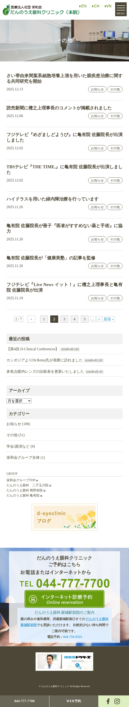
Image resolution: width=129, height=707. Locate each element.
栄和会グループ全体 (23, 457)
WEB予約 (73, 701)
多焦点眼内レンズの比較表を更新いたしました (45, 371)
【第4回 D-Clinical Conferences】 (32, 349)
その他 (115, 89)
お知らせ (97, 89)
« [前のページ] (31, 319)
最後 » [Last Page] (109, 319)
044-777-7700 (24, 701)
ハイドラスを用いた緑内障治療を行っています (52, 199)
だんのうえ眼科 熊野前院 (24, 490)
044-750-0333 (72, 637)
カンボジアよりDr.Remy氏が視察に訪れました (44, 360)
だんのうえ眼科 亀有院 (23, 495)
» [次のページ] (99, 319)
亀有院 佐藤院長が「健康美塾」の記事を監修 (50, 257)
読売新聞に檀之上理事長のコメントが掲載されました (59, 107)
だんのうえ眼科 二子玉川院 (27, 485)
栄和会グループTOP (20, 480)
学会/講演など (18, 446)
